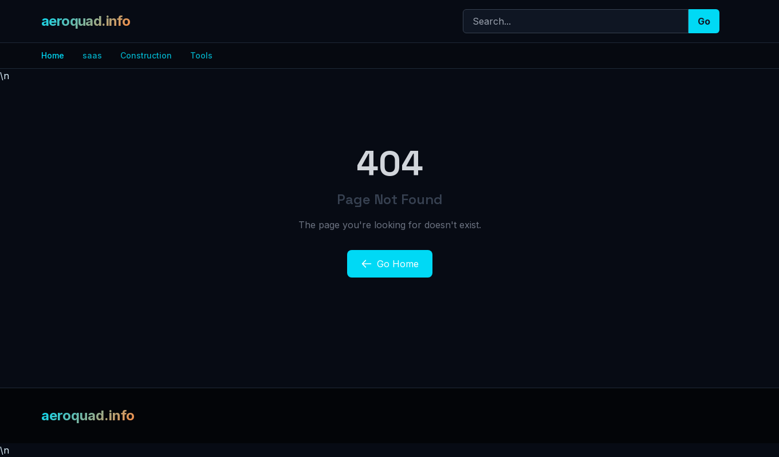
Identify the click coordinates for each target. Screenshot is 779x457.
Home (52, 55)
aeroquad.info (85, 21)
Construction (146, 55)
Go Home (390, 263)
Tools (201, 55)
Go (704, 21)
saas (92, 55)
